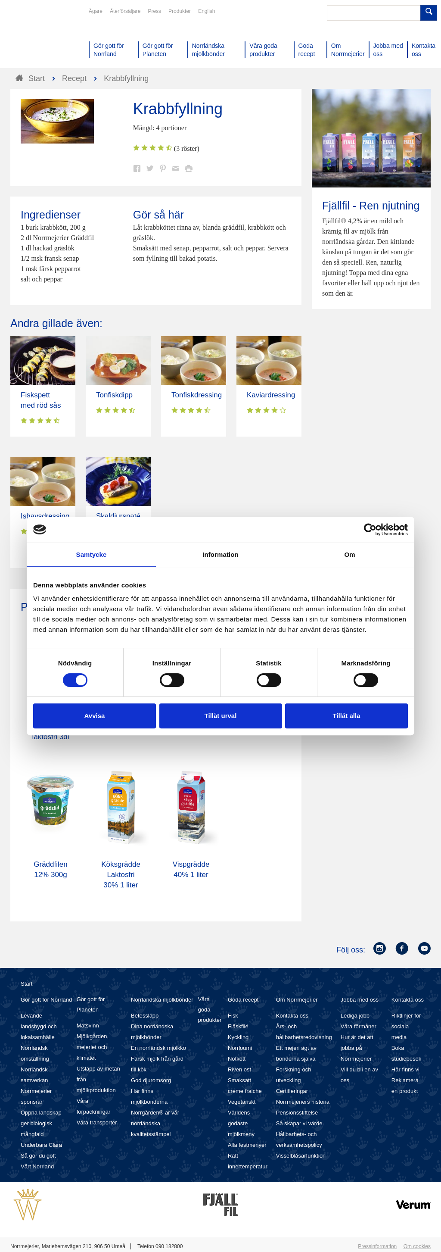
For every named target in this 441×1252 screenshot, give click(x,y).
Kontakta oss (292, 1015)
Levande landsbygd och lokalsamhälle (39, 1026)
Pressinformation (377, 1246)
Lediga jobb (355, 1015)
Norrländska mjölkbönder (162, 999)
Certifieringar (292, 1091)
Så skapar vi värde (299, 1123)
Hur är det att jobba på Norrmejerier (357, 1048)
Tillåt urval (221, 715)
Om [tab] (349, 554)
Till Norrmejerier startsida (43, 38)
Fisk (233, 1015)
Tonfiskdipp (114, 395)
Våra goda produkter (209, 1009)
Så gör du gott (38, 1155)
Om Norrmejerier (297, 999)
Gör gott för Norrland (46, 999)
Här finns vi (405, 1069)
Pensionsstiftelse (297, 1112)
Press (154, 11)
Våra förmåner (358, 1026)
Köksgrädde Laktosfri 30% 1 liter (120, 874)
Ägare (95, 11)
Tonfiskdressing (196, 395)
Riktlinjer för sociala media (406, 1026)
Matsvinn (88, 1025)
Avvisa (94, 715)
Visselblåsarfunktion (301, 1155)
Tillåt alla (346, 715)
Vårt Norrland (37, 1166)
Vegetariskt (241, 1102)
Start (26, 983)
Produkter (179, 11)
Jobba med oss (360, 999)
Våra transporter (97, 1122)
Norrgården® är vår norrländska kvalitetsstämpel (155, 1123)
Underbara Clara (41, 1145)
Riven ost (239, 1069)
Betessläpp (144, 1015)
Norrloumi (240, 1048)
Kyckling (238, 1037)
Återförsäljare (125, 11)
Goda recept (243, 999)
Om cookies (417, 1246)
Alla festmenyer (247, 1145)
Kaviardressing (271, 395)
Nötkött (236, 1058)
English (206, 11)
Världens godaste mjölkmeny (241, 1123)
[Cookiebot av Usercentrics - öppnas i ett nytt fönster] (370, 529)
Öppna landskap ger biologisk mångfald (41, 1123)
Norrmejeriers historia (302, 1102)
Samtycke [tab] (91, 554)
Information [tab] (220, 554)
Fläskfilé (238, 1026)
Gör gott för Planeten (91, 1004)
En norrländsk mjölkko (158, 1048)
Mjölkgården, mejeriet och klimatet (93, 1047)
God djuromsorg (151, 1080)
